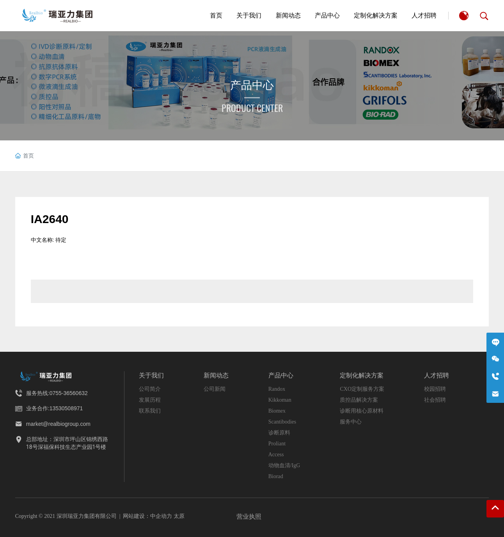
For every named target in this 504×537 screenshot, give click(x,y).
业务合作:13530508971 (54, 408)
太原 (179, 516)
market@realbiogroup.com (58, 424)
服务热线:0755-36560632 (57, 393)
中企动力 (161, 516)
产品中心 (252, 85)
